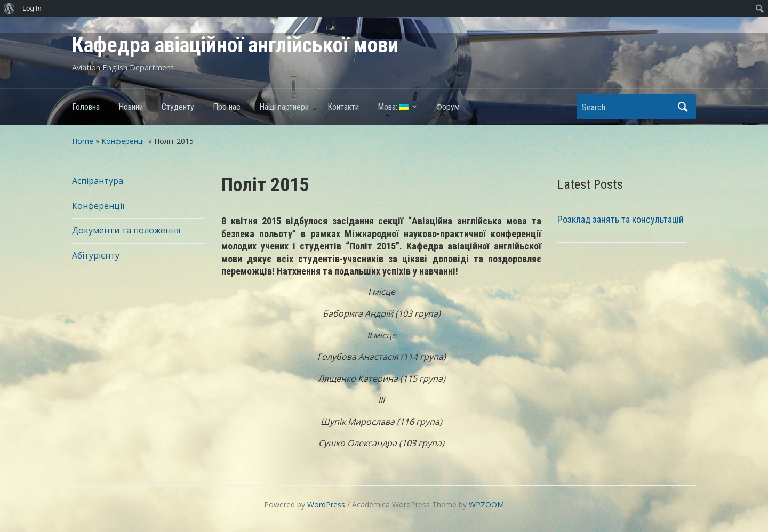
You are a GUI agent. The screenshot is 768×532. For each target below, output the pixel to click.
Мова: (393, 107)
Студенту (178, 107)
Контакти (343, 107)
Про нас (227, 107)
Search (683, 107)
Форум (448, 107)
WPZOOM (486, 504)
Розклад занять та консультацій (620, 219)
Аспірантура (97, 181)
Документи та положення (126, 230)
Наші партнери (284, 107)
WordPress (326, 504)
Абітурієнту (95, 255)
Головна (86, 107)
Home (82, 141)
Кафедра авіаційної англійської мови (235, 45)
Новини (130, 107)
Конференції (123, 141)
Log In (32, 8)
